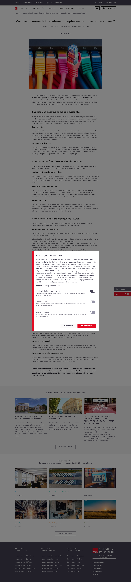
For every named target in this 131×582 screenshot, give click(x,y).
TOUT (86, 326)
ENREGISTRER (68, 326)
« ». (76, 275)
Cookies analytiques (62, 304)
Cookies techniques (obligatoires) (62, 293)
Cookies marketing (62, 314)
